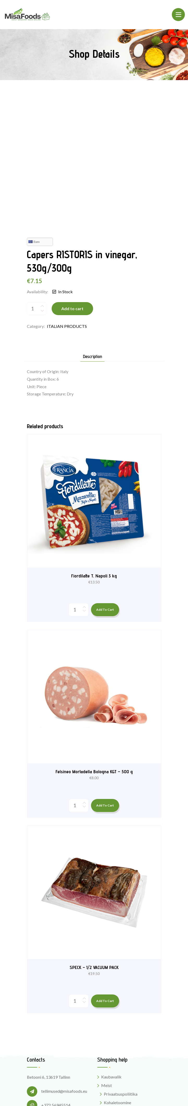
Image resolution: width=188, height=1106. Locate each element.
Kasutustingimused (121, 985)
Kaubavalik (111, 950)
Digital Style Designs (139, 1092)
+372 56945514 (55, 979)
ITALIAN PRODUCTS (67, 200)
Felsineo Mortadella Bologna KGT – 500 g (94, 645)
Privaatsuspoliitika (120, 968)
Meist (106, 959)
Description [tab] (92, 230)
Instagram (40, 1046)
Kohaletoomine (117, 976)
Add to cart (72, 182)
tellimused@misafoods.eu (64, 965)
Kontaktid (110, 992)
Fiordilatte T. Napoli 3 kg (94, 450)
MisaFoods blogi (116, 1000)
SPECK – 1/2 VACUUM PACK (94, 841)
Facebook (40, 1035)
